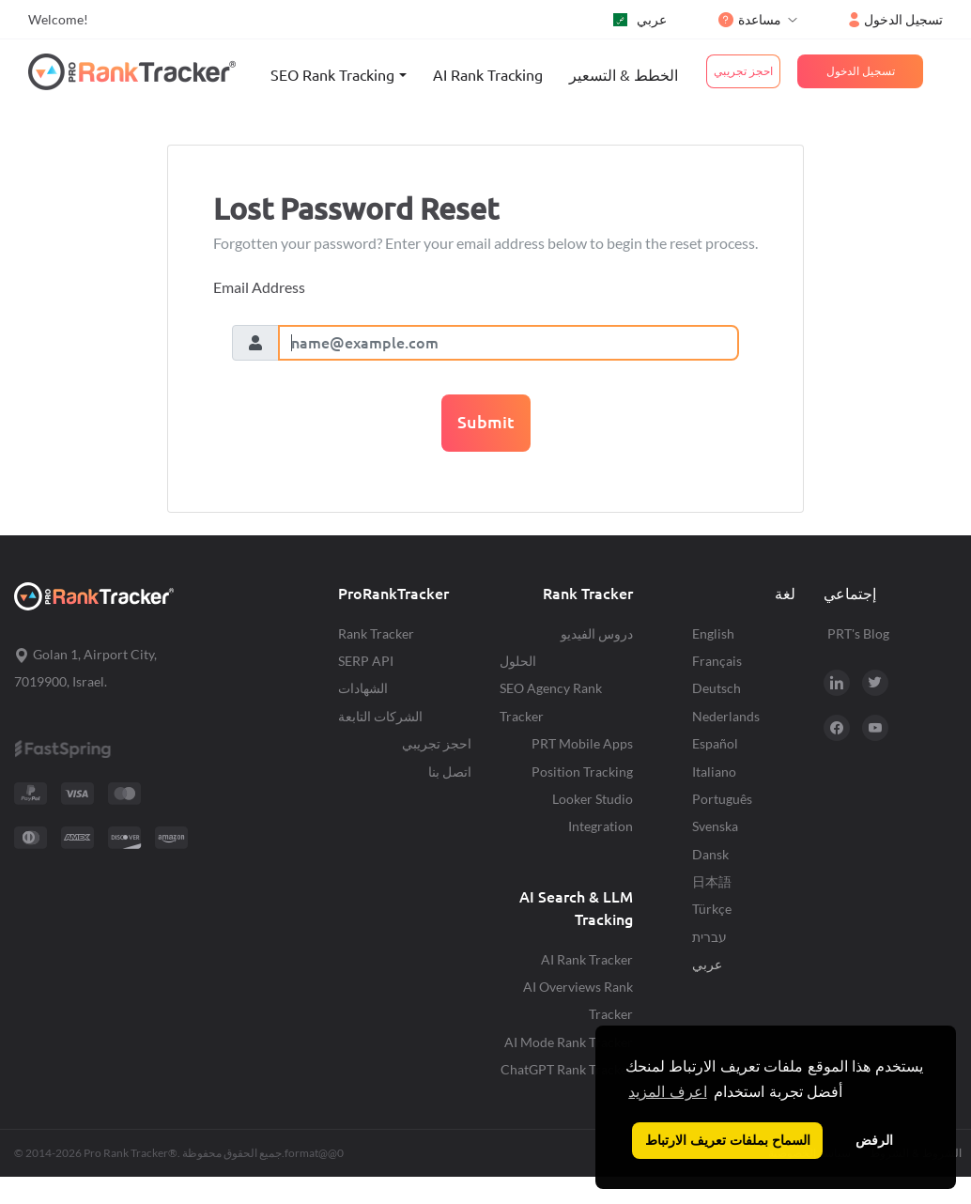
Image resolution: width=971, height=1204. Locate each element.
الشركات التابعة (380, 716)
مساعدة (749, 19)
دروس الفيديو (597, 633)
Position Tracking (582, 772)
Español (715, 743)
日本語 (712, 881)
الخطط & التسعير (623, 75)
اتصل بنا (449, 772)
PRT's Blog (858, 633)
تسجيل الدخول (896, 19)
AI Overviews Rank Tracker (578, 1000)
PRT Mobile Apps (582, 743)
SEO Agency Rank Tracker (551, 701)
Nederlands (726, 716)
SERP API (365, 661)
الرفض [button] (874, 1140)
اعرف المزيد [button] (667, 1092)
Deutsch (716, 688)
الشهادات (363, 688)
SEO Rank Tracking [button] (332, 75)
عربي (640, 19)
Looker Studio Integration (592, 812)
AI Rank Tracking (488, 75)
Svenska (715, 826)
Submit (486, 422)
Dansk (710, 854)
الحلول (518, 661)
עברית (709, 937)
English (713, 633)
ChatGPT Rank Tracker (567, 1069)
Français (717, 661)
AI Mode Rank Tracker (568, 1042)
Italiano (714, 772)
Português (722, 799)
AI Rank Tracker (587, 959)
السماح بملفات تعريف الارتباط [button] (727, 1140)
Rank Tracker (376, 633)
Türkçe (712, 909)
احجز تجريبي (436, 743)
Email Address (259, 287)
